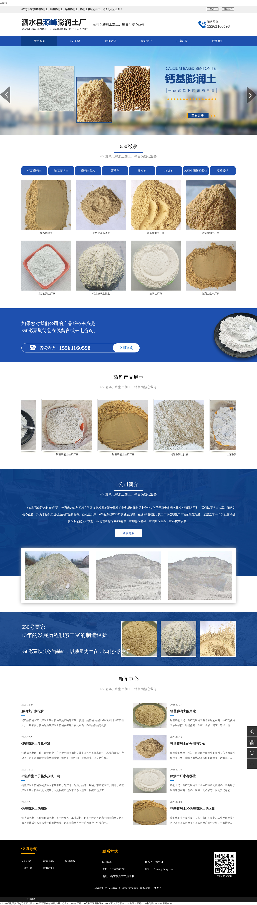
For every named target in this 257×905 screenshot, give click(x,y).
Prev (2, 87)
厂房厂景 (182, 40)
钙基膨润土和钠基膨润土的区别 (192, 808)
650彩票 (3, 3)
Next (249, 87)
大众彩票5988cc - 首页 (123, 903)
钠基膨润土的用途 (34, 808)
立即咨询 (126, 348)
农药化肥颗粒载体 (195, 170)
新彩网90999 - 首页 (104, 903)
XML (212, 9)
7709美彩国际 (87, 903)
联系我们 (217, 40)
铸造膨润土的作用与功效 (187, 743)
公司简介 (146, 40)
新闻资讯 (110, 40)
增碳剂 (169, 170)
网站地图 (228, 9)
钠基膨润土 (61, 170)
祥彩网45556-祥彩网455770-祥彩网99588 (153, 903)
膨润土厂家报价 (32, 711)
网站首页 (39, 40)
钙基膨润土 (34, 170)
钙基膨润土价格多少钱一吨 (40, 776)
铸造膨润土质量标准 (35, 743)
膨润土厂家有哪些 (183, 776)
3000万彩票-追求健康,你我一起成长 (52, 903)
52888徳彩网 (75, 903)
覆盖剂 (115, 170)
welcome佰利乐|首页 (9, 903)
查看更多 (128, 533)
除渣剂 (142, 170)
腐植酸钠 (222, 170)
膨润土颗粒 (88, 170)
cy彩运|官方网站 (27, 903)
